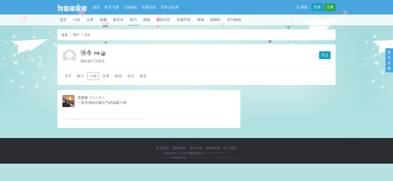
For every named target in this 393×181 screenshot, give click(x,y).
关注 (324, 55)
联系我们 (180, 148)
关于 (68, 76)
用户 (133, 20)
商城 (200, 20)
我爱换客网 (194, 153)
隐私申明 (213, 148)
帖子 (80, 76)
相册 (103, 20)
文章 (89, 20)
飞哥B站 (130, 7)
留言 (143, 76)
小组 (76, 20)
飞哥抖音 (148, 7)
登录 (317, 7)
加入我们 (230, 148)
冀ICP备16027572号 (216, 153)
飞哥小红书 (169, 7)
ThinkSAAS (178, 157)
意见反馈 (389, 60)
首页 (96, 7)
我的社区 (163, 20)
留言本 (118, 20)
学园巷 (82, 98)
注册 (329, 7)
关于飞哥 (111, 7)
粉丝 (118, 76)
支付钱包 (234, 20)
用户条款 (196, 148)
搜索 (302, 7)
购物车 (215, 20)
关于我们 (163, 148)
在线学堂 (184, 20)
